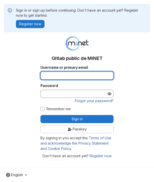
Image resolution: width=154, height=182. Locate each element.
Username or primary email (64, 67)
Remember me (59, 109)
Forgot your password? (94, 101)
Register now (101, 156)
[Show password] (109, 94)
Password (49, 86)
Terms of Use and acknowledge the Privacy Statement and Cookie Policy (75, 143)
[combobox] (16, 175)
